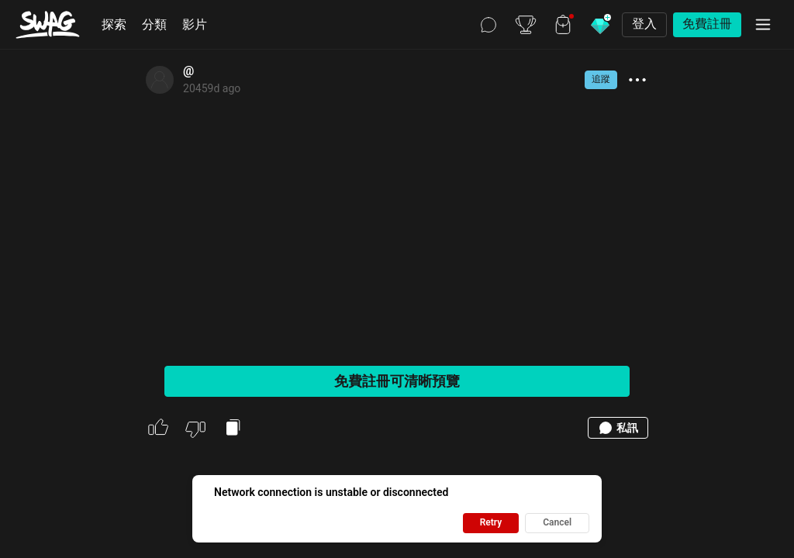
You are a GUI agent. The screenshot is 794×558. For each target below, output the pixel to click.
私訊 (618, 428)
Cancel (557, 522)
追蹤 (601, 79)
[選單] (762, 24)
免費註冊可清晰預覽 (397, 381)
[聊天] (488, 24)
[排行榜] (525, 24)
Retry (491, 522)
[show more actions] (637, 80)
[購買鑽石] (600, 24)
